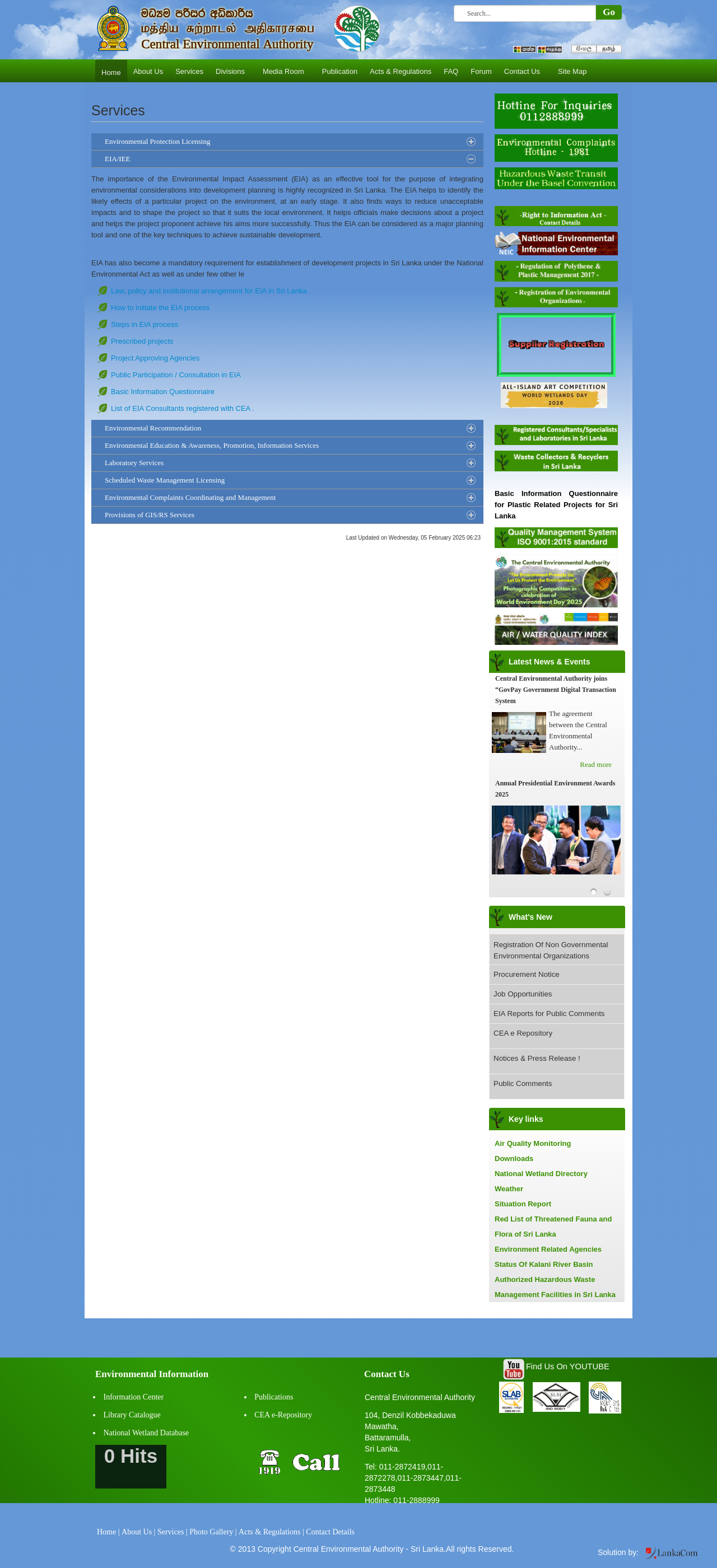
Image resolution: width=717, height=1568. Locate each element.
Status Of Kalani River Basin (544, 1264)
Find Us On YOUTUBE (567, 1366)
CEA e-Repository (283, 1415)
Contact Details (330, 1532)
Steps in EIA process (144, 324)
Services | (172, 1532)
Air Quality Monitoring (533, 1143)
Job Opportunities (522, 994)
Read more (596, 764)
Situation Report (523, 1204)
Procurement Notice (526, 974)
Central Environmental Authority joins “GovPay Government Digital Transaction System (555, 690)
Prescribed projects (142, 341)
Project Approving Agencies (155, 358)
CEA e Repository (522, 1033)
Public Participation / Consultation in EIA (176, 375)
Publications (273, 1397)
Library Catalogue (132, 1415)
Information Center (134, 1397)
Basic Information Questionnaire (163, 391)
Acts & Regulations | (271, 1532)
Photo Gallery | (212, 1532)
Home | (108, 1532)
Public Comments (522, 1083)
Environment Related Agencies (548, 1249)
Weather (509, 1189)
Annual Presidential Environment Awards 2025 (555, 788)
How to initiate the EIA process (160, 307)
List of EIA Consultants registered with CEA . (182, 408)
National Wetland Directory (541, 1173)
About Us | (138, 1532)
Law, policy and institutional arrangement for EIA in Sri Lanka (209, 291)
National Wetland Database (146, 1433)
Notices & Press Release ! (536, 1058)
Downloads (514, 1158)
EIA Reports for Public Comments (549, 1013)
